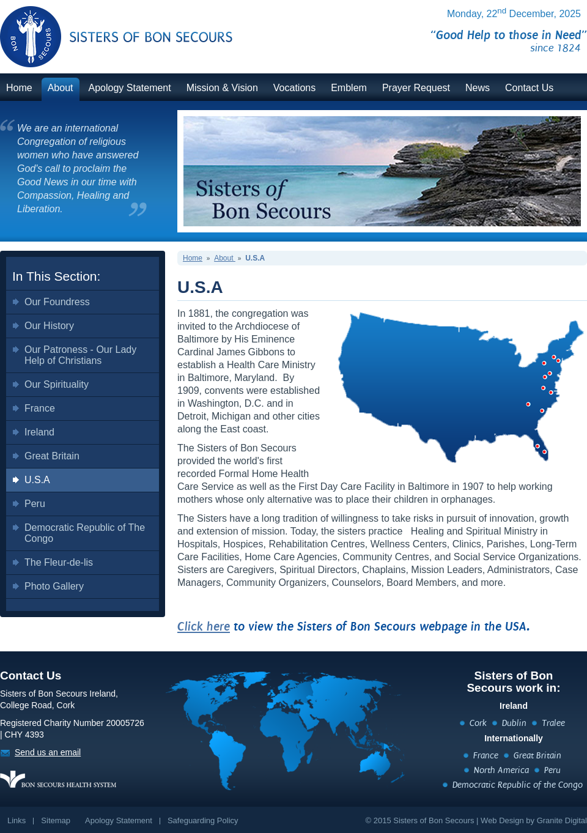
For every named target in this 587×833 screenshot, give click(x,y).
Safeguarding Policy (203, 820)
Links (16, 820)
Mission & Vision (222, 88)
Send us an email (48, 752)
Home (19, 88)
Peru (34, 503)
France (39, 408)
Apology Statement (130, 88)
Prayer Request (416, 88)
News (477, 88)
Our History (49, 325)
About (60, 88)
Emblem (349, 88)
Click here (203, 627)
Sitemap (55, 820)
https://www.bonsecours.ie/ (58, 779)
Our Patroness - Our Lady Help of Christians (80, 355)
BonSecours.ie (102, 29)
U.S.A (37, 480)
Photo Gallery (54, 586)
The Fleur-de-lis (58, 562)
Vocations (294, 88)
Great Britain (51, 456)
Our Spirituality (56, 384)
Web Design (502, 820)
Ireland (39, 432)
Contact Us (529, 88)
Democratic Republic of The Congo (84, 533)
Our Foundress (57, 302)
